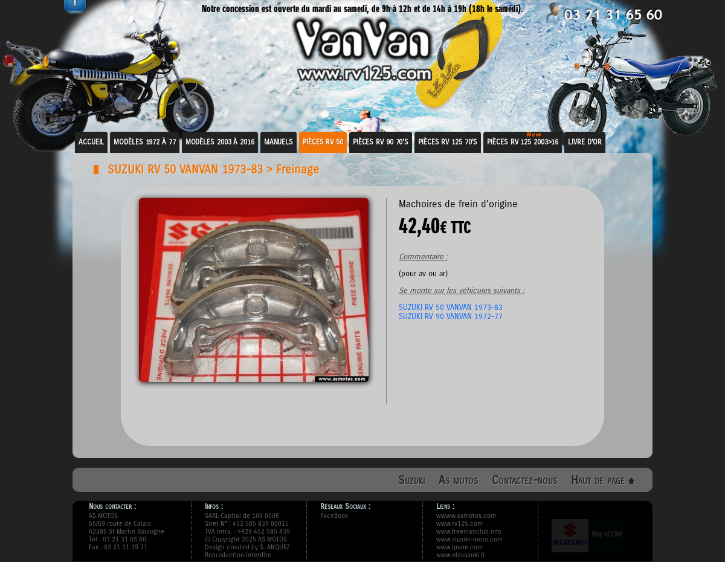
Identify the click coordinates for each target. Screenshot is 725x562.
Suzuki (411, 480)
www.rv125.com (459, 524)
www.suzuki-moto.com (469, 539)
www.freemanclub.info (468, 531)
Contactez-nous (524, 480)
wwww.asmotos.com (466, 516)
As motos (458, 480)
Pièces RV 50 (323, 142)
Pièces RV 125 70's (447, 142)
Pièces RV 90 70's (380, 142)
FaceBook (334, 516)
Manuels (278, 142)
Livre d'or (585, 142)
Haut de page (602, 480)
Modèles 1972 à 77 (144, 142)
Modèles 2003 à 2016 (219, 142)
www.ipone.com (459, 547)
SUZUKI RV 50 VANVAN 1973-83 (185, 169)
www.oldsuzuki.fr (460, 555)
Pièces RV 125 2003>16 (522, 142)
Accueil (91, 142)
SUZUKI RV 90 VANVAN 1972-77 (451, 316)
